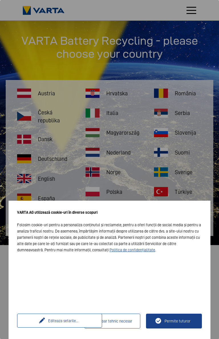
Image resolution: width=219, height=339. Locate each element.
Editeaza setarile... (51, 321)
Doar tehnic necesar (115, 321)
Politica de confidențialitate (132, 250)
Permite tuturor (177, 321)
